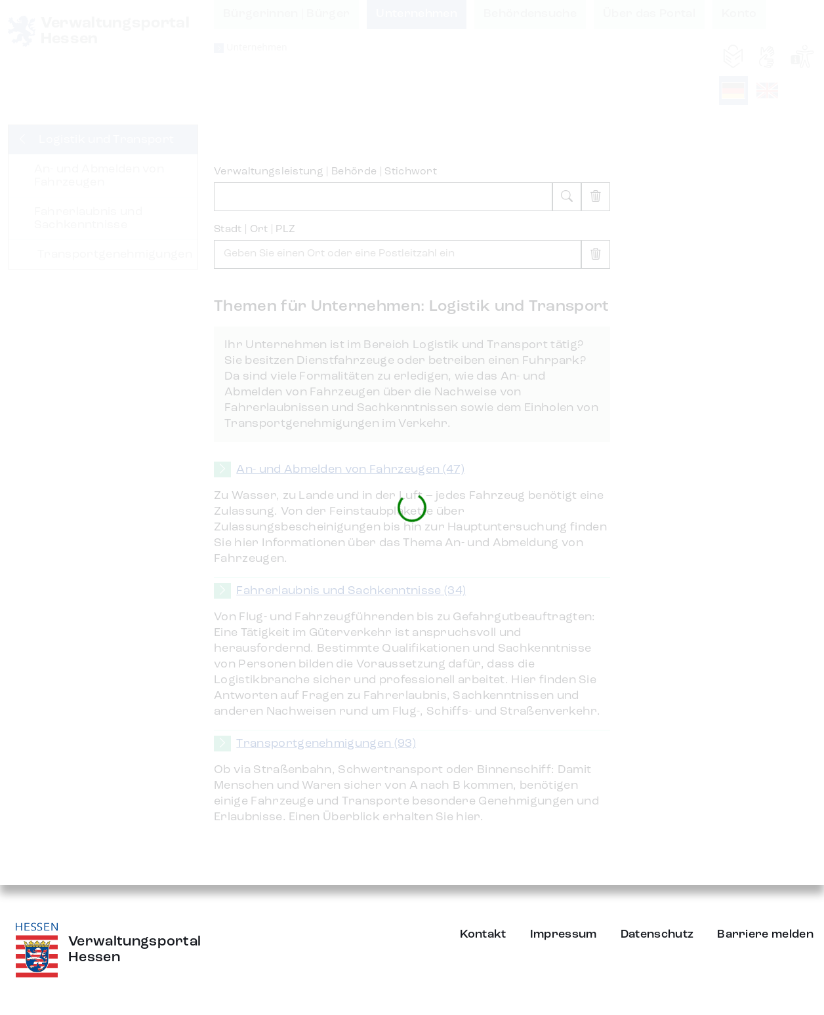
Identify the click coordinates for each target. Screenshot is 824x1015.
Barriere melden (765, 934)
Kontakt (483, 934)
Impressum (563, 934)
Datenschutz (657, 934)
